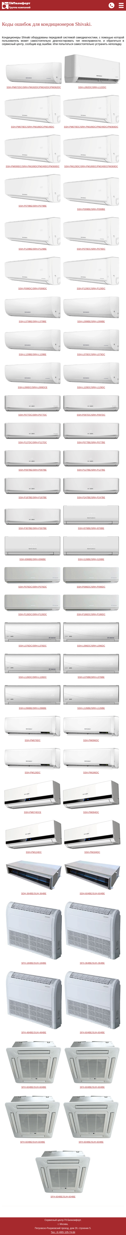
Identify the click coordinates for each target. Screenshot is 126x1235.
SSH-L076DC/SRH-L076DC (33, 645)
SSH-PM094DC (91, 812)
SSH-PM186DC (91, 772)
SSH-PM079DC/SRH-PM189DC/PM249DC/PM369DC (91, 126)
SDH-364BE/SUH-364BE (33, 893)
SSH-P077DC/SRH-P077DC (32, 414)
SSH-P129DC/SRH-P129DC (91, 288)
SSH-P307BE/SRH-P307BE (33, 528)
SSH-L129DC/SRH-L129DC (91, 387)
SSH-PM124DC (34, 852)
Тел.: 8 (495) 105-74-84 (63, 1232)
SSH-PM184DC (92, 852)
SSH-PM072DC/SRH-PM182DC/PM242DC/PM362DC (34, 87)
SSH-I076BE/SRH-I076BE (91, 528)
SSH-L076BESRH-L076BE (91, 677)
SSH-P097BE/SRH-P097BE (33, 470)
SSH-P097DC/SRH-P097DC (91, 414)
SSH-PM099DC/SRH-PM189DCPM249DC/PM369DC (33, 166)
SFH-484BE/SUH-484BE (33, 1032)
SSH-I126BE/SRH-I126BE (91, 559)
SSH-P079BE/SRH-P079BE (33, 206)
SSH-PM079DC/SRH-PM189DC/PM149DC (32, 126)
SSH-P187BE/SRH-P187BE (33, 497)
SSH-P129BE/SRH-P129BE (33, 249)
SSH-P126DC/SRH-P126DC (32, 614)
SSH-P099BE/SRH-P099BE (91, 209)
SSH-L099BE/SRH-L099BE (91, 321)
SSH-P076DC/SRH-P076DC (32, 586)
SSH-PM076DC (33, 740)
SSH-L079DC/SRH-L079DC (91, 354)
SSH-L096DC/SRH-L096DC (91, 645)
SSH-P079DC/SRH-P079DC (91, 249)
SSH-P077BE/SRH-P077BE (91, 442)
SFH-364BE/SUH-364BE (92, 963)
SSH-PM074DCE (32, 812)
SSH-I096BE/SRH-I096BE (33, 559)
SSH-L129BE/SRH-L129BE (32, 354)
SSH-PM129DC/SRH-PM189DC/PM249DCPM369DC (91, 166)
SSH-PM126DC (33, 772)
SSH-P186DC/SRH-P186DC (91, 614)
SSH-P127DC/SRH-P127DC (32, 442)
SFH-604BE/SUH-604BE (92, 1032)
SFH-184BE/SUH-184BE (33, 963)
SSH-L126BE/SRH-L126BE (91, 708)
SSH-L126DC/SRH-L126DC (33, 677)
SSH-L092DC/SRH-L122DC (92, 87)
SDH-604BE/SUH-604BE (92, 893)
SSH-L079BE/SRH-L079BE (32, 321)
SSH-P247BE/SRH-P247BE (91, 497)
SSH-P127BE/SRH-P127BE (91, 470)
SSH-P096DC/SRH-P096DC (91, 586)
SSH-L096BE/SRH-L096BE (32, 708)
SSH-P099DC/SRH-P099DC (32, 288)
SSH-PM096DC (91, 740)
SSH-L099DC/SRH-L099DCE (32, 387)
